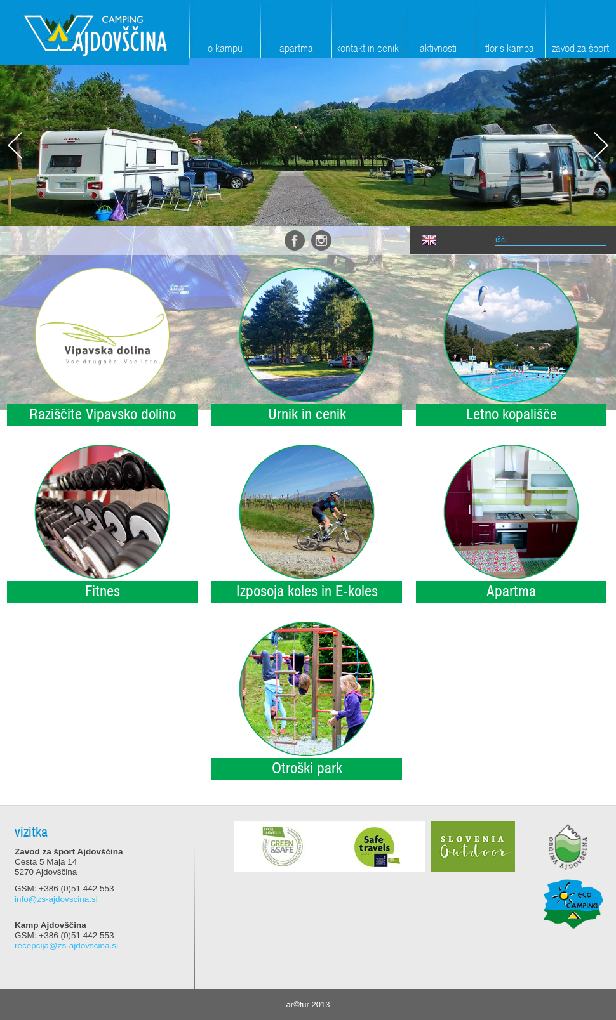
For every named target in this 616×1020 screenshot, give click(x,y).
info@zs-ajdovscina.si (56, 899)
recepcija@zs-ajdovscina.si (66, 945)
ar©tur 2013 (308, 1004)
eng (429, 240)
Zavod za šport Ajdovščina (94, 32)
